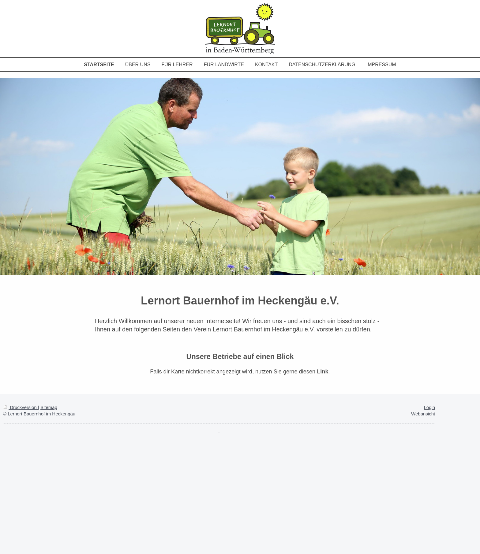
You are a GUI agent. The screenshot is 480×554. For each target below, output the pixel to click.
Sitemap (48, 407)
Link (322, 372)
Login (429, 407)
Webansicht (423, 413)
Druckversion (20, 407)
